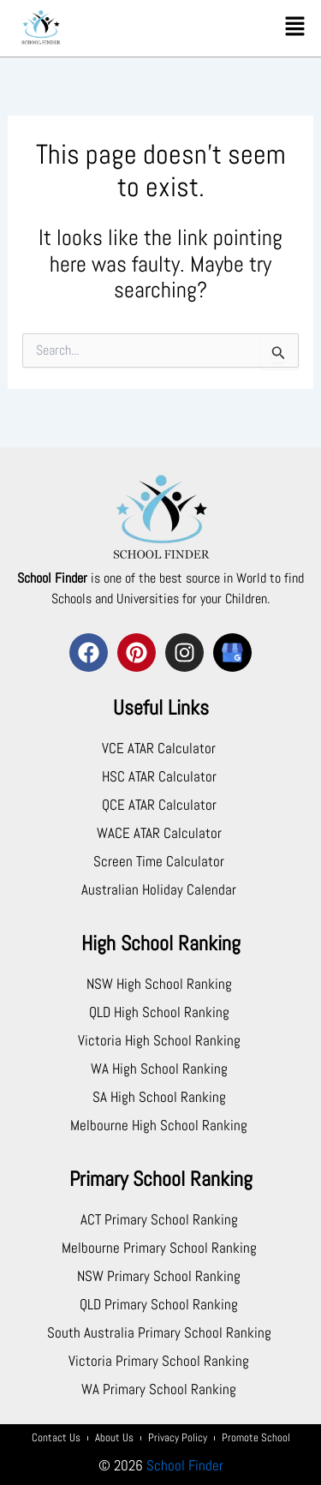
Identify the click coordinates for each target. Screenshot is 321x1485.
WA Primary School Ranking (158, 1389)
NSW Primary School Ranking (159, 1275)
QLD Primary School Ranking (159, 1304)
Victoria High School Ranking (159, 1040)
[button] (295, 27)
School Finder (184, 1465)
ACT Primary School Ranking (159, 1219)
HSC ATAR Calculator (159, 776)
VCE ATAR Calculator (159, 748)
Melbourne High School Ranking (158, 1125)
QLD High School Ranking (159, 1012)
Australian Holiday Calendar (158, 889)
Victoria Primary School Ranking (158, 1360)
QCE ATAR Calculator (159, 804)
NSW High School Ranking (159, 983)
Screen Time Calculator (158, 861)
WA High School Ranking (159, 1068)
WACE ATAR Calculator (159, 832)
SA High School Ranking (159, 1096)
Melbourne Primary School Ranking (159, 1247)
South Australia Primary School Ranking (159, 1332)
